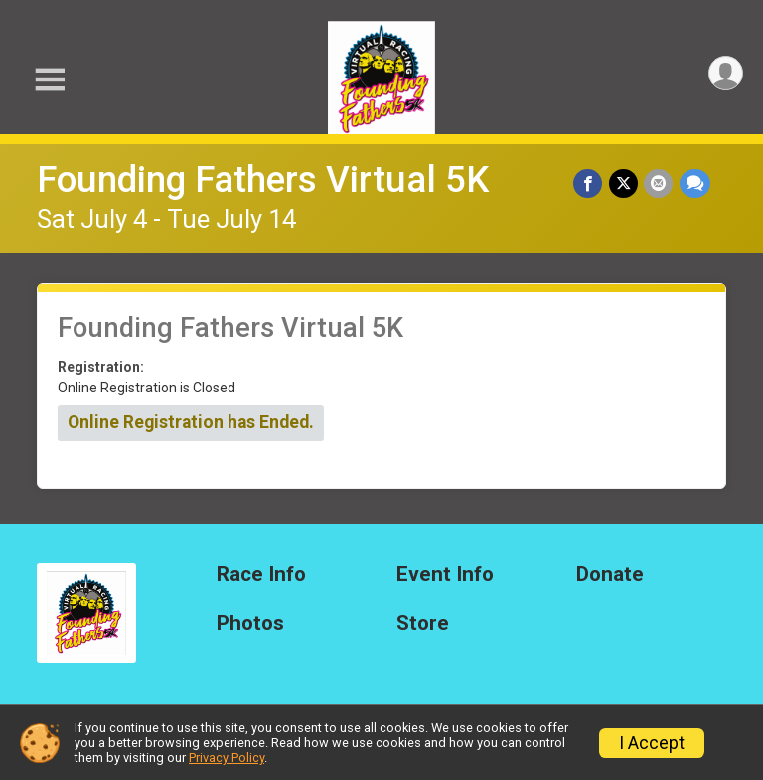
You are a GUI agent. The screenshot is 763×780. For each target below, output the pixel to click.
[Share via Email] (659, 183)
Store (422, 623)
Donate (610, 574)
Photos (250, 623)
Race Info (261, 574)
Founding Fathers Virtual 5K (263, 179)
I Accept (652, 743)
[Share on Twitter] (624, 183)
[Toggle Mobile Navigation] (50, 80)
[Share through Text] (695, 183)
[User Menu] (724, 74)
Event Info (445, 574)
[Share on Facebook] (589, 183)
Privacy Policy (226, 757)
